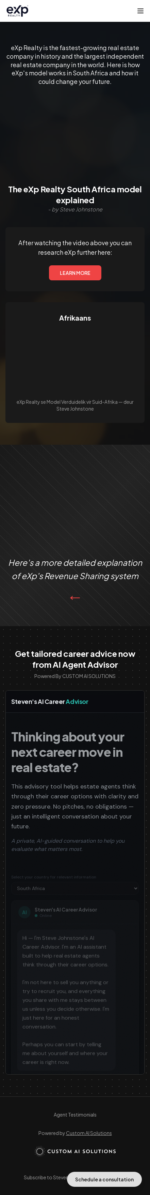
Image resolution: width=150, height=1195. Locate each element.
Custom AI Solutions (89, 1133)
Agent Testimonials (75, 1114)
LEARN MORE (75, 273)
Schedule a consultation (104, 1179)
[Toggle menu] (140, 11)
